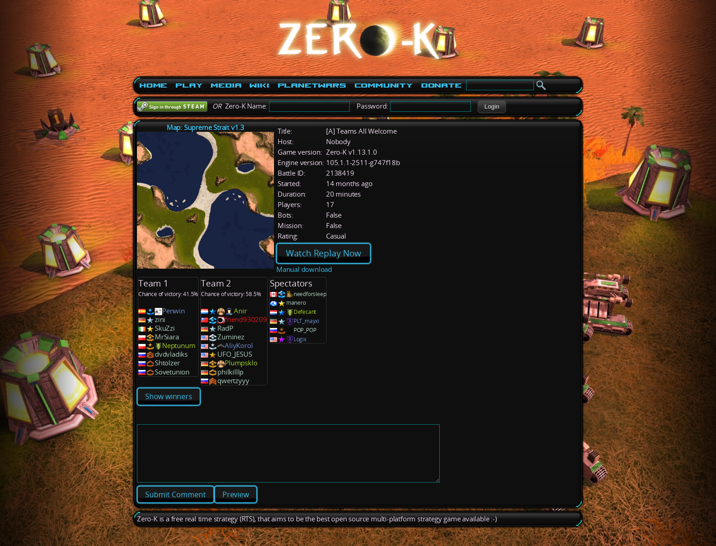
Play (188, 85)
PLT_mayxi (306, 321)
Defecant (305, 312)
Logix (300, 339)
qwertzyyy (233, 380)
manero (296, 303)
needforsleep (310, 294)
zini (160, 319)
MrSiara (167, 337)
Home (153, 85)
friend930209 (246, 319)
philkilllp (230, 372)
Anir (240, 311)
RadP (225, 328)
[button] (491, 106)
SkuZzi (165, 328)
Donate (441, 85)
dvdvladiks (171, 354)
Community (383, 85)
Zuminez (230, 337)
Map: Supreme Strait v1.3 (205, 127)
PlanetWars (312, 85)
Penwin (173, 311)
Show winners (168, 396)
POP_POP (305, 330)
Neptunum (178, 345)
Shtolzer (167, 363)
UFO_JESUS (234, 354)
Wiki (259, 85)
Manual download (304, 269)
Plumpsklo (241, 363)
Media (226, 85)
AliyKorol (239, 345)
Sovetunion (172, 372)
